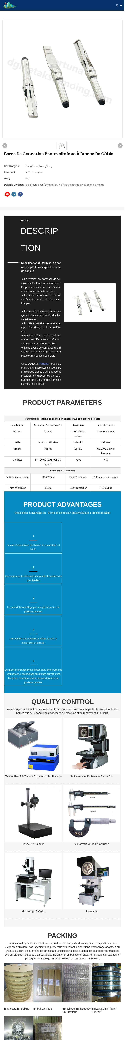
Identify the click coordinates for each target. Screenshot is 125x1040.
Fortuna (43, 363)
